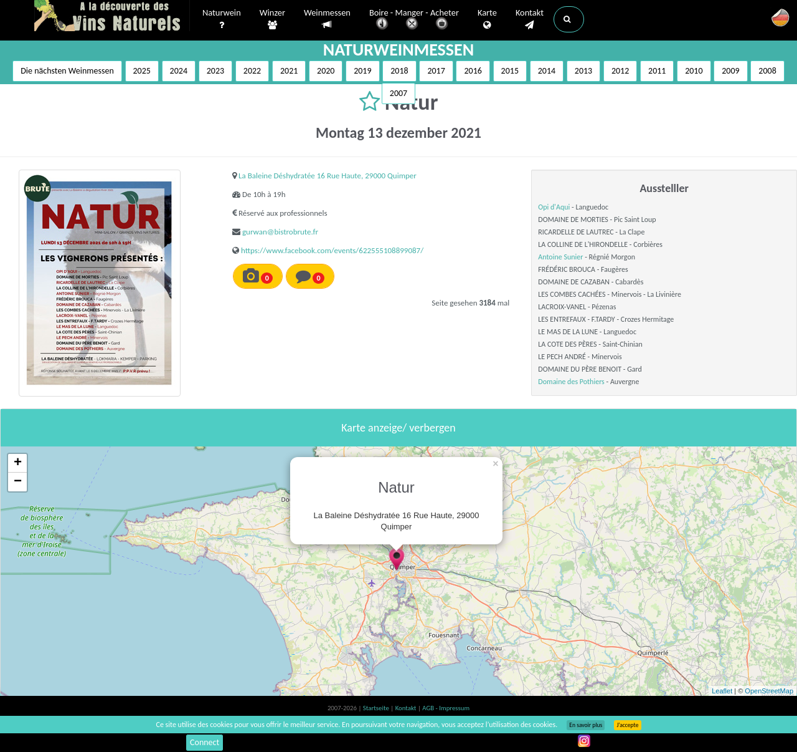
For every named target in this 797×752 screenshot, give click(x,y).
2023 (215, 70)
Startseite (376, 708)
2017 (436, 70)
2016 (472, 70)
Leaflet (722, 691)
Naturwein (221, 19)
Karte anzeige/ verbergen (398, 428)
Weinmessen (327, 19)
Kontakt (530, 19)
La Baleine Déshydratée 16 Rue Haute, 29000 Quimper (327, 175)
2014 (546, 70)
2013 (583, 70)
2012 (620, 70)
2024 (178, 70)
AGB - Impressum (445, 708)
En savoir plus (585, 725)
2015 (510, 70)
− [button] (18, 482)
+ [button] (18, 463)
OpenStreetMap (769, 691)
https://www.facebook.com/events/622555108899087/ (332, 250)
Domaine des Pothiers (571, 381)
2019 (362, 70)
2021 (289, 70)
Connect (204, 742)
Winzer (272, 19)
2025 (142, 70)
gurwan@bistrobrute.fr (280, 231)
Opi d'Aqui (554, 207)
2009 (730, 70)
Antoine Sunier (560, 257)
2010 (693, 70)
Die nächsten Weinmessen (67, 70)
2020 (325, 70)
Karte (487, 19)
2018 (399, 70)
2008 (767, 70)
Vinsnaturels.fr (112, 16)
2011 (657, 70)
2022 (252, 70)
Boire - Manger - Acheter (414, 20)
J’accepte (627, 725)
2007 (398, 93)
